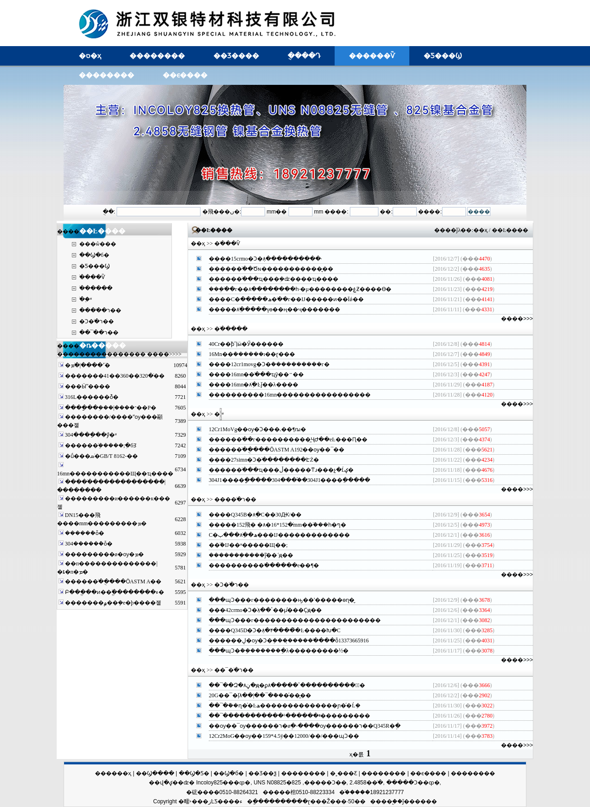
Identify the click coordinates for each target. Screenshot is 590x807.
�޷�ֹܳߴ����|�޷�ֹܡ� (87, 365)
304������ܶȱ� (88, 543)
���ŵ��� (98, 244)
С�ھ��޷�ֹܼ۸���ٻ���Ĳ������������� (279, 535)
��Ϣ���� (155, 773)
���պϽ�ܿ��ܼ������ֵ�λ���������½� (278, 650)
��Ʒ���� (236, 55)
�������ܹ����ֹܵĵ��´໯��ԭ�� (251, 555)
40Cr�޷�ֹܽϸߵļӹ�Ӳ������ (246, 344)
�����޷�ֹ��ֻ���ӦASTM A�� (113, 581)
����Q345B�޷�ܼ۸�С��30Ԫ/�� (255, 514)
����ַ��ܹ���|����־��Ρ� (110, 407)
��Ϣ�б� (94, 255)
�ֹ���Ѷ (92, 277)
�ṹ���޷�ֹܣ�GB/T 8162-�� (101, 456)
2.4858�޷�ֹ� (366, 782)
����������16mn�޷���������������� (290, 395)
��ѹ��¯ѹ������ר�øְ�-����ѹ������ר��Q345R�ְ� (305, 726)
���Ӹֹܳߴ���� (87, 386)
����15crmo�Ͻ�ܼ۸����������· (265, 258)
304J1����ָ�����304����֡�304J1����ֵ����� (289, 480)
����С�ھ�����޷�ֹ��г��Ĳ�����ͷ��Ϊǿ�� (286, 299)
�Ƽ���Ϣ (443, 55)
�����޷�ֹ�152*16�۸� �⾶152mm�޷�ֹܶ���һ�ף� (277, 525)
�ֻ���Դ (304, 55)
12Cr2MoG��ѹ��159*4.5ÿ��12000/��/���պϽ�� (284, 736)
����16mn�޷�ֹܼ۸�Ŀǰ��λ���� (253, 384)
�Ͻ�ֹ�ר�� (96, 321)
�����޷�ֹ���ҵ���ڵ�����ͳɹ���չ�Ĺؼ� (281, 470)
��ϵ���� (185, 75)
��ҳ (480, 230)
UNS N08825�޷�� (273, 782)
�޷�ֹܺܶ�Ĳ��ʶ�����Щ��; (248, 545)
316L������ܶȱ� (91, 397)
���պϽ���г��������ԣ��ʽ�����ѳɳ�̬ (281, 600)
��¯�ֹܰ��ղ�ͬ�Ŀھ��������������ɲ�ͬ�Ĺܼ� (284, 705)
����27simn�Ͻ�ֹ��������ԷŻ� (264, 460)
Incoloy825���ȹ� (223, 782)
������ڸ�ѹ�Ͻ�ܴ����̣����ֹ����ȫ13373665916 (289, 640)
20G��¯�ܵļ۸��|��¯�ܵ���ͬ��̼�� (260, 695)
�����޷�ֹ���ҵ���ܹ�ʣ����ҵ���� (273, 279)
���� (381, 801)
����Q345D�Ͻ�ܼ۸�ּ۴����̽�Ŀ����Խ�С (275, 630)
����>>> (517, 318)
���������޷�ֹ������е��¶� (264, 565)
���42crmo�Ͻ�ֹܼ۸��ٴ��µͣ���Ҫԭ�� (265, 610)
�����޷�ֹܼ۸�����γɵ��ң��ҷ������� (274, 309)
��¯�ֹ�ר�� (98, 332)
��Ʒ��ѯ (262, 773)
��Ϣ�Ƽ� (194, 773)
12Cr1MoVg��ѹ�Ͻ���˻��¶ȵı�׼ (257, 429)
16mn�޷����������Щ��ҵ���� (115, 473)
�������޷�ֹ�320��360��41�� (115, 376)
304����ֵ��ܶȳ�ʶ (91, 435)
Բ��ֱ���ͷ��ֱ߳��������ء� (114, 592)
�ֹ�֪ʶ (85, 299)
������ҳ (113, 773)
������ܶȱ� (84, 533)
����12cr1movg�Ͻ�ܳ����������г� (269, 364)
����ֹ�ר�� (100, 310)
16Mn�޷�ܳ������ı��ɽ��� (252, 354)
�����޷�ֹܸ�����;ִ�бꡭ (100, 445)
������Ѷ (372, 55)
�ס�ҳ (90, 55)
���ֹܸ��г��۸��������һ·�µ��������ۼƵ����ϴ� (300, 289)
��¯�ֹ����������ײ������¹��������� (289, 715)
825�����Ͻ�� (319, 782)
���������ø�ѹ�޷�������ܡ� (104, 554)
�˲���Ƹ (343, 773)
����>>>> (164, 354)
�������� (157, 55)
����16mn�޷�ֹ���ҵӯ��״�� (256, 374)
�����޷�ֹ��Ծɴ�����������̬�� (271, 269)
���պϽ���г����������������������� (295, 620)
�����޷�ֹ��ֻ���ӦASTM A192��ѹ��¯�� (276, 449)
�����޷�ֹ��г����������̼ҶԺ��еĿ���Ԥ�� (288, 439)
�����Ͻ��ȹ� (413, 782)
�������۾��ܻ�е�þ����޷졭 (113, 602)
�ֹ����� (95, 288)
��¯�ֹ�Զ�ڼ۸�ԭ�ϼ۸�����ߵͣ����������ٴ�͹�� (287, 685)
